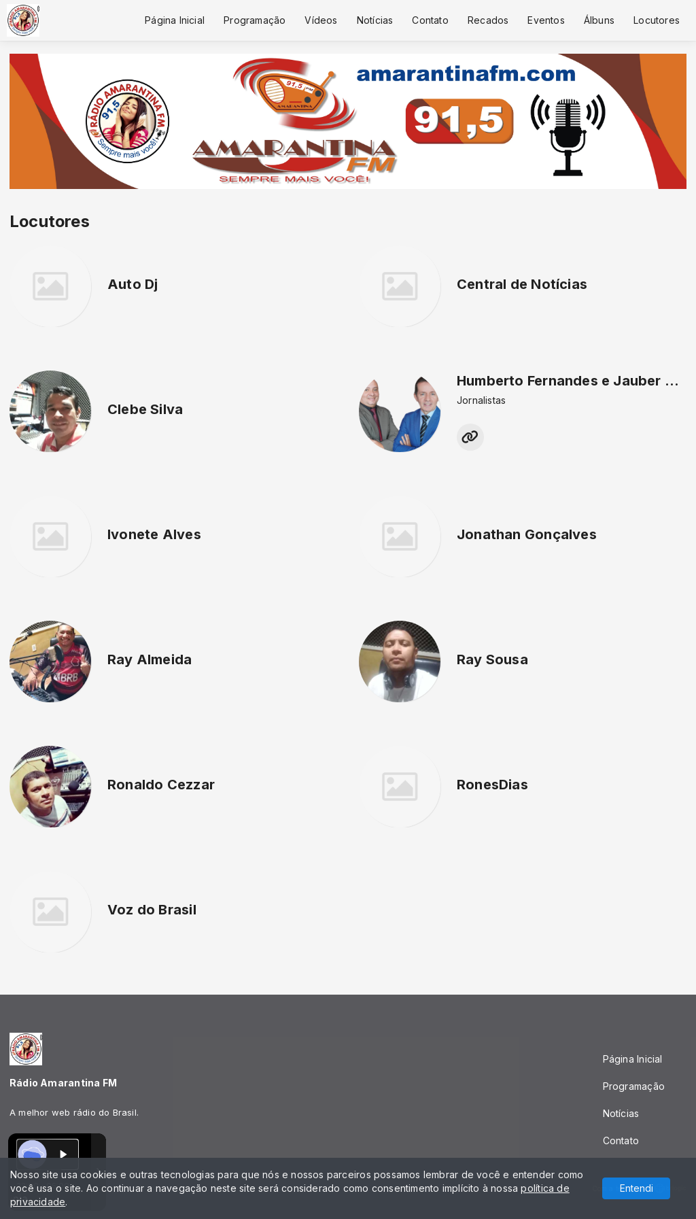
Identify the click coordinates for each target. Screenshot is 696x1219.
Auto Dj (132, 284)
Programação (254, 20)
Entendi (636, 1188)
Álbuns (599, 20)
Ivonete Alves (154, 534)
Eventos (545, 20)
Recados (488, 20)
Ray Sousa (492, 659)
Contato (430, 20)
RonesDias (492, 784)
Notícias (375, 20)
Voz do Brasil (151, 910)
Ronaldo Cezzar (161, 784)
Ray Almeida (149, 659)
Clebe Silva (145, 409)
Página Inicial (175, 20)
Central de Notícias (522, 284)
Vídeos (320, 20)
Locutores (656, 20)
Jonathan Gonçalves (527, 534)
